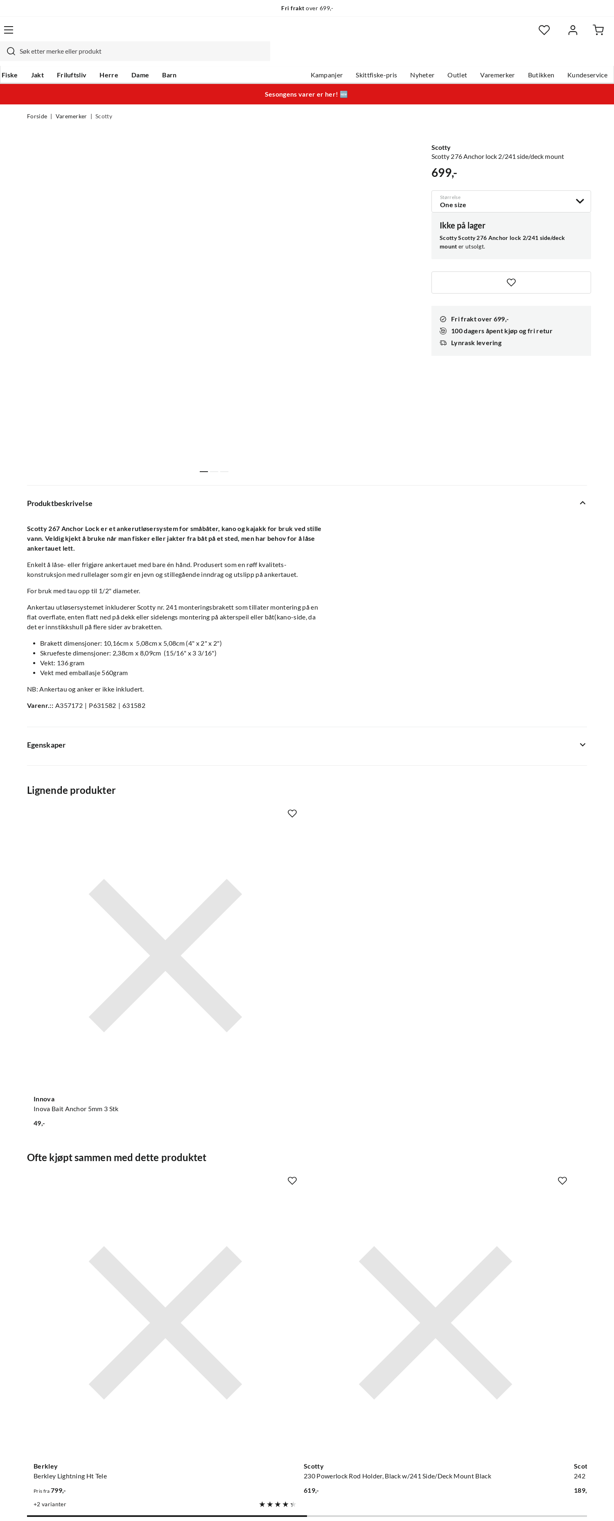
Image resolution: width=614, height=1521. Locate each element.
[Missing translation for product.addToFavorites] (511, 265)
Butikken (514, 57)
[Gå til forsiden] (65, 35)
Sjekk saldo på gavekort (61, 1355)
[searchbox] (305, 34)
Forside (37, 100)
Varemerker (470, 57)
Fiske (35, 57)
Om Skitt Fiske (281, 1316)
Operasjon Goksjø (287, 1368)
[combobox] (298, 35)
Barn (194, 57)
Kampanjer (300, 57)
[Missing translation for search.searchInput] (170, 35)
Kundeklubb (278, 1408)
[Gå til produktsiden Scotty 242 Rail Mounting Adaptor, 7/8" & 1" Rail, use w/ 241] (379, 1130)
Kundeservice (560, 57)
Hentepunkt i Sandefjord (63, 1342)
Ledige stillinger (283, 1329)
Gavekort (158, 1329)
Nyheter (395, 57)
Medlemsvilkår (282, 1421)
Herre (134, 57)
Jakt (62, 57)
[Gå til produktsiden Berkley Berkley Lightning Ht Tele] (89, 1130)
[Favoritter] (507, 35)
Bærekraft (275, 1381)
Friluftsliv (97, 57)
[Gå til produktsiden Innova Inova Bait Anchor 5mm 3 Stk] (89, 894)
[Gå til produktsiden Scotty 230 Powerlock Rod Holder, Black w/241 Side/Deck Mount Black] (234, 1130)
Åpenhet (273, 1395)
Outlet (430, 57)
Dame (165, 57)
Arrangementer (282, 1355)
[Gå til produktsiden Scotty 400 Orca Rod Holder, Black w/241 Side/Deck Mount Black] (524, 1130)
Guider (37, 1329)
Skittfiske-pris (349, 57)
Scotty (103, 100)
